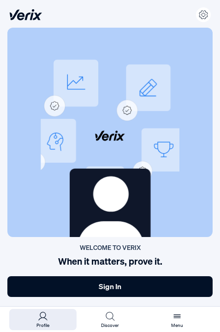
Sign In (110, 286)
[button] (110, 132)
